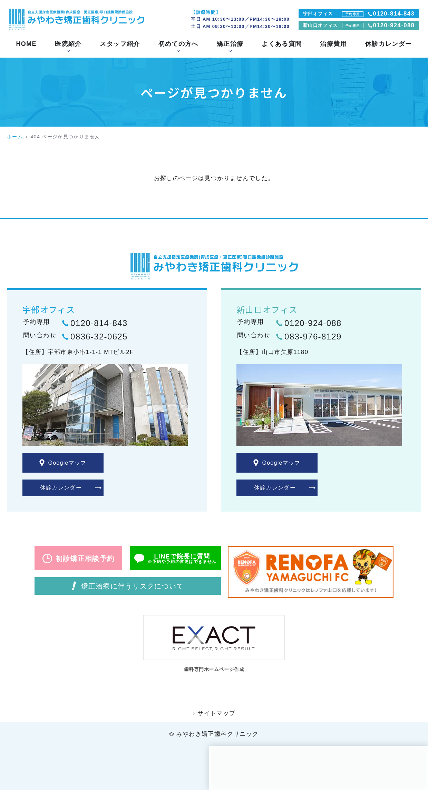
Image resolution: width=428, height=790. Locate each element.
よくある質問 (282, 43)
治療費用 (333, 43)
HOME (26, 43)
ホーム (15, 136)
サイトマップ (216, 715)
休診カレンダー (388, 43)
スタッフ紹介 (120, 43)
